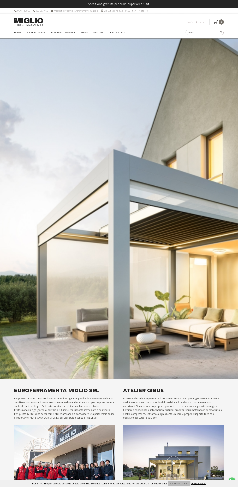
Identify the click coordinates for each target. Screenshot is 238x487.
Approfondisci (198, 483)
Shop (84, 32)
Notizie (98, 32)
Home (17, 32)
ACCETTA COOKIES (179, 483)
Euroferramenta (63, 32)
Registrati (200, 22)
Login (190, 22)
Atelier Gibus (36, 32)
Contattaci (117, 32)
